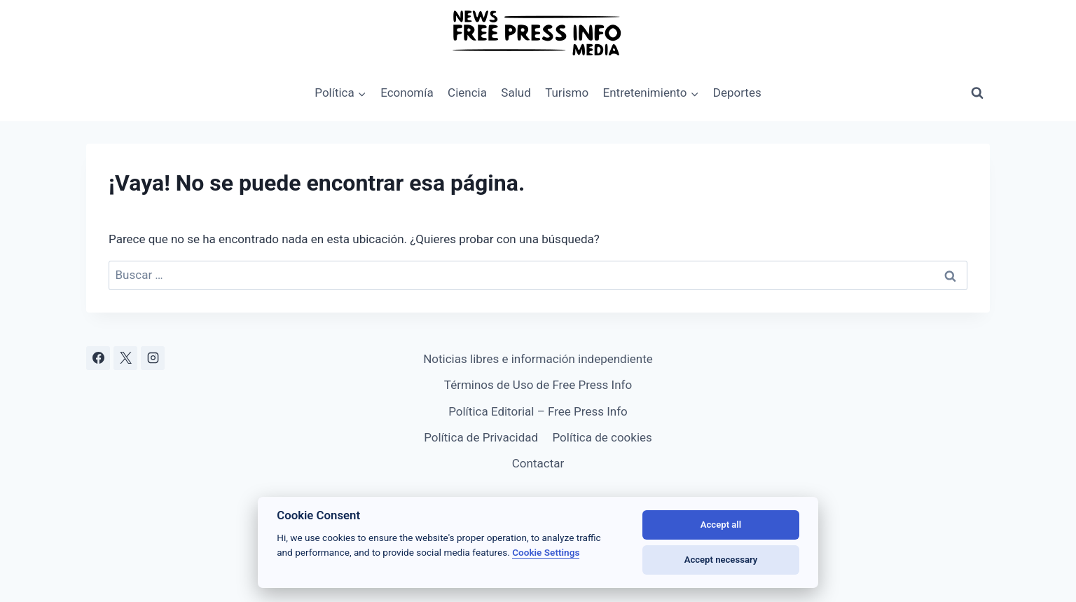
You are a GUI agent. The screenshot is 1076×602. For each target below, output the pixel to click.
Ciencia (467, 92)
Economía (407, 92)
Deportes (737, 92)
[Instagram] (153, 358)
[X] (125, 358)
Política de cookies (601, 437)
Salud (515, 92)
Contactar (538, 463)
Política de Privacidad (481, 437)
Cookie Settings (545, 552)
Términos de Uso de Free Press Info (538, 385)
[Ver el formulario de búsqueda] (977, 93)
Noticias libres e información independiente (538, 359)
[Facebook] (98, 358)
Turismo (566, 92)
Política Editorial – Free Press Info (538, 411)
